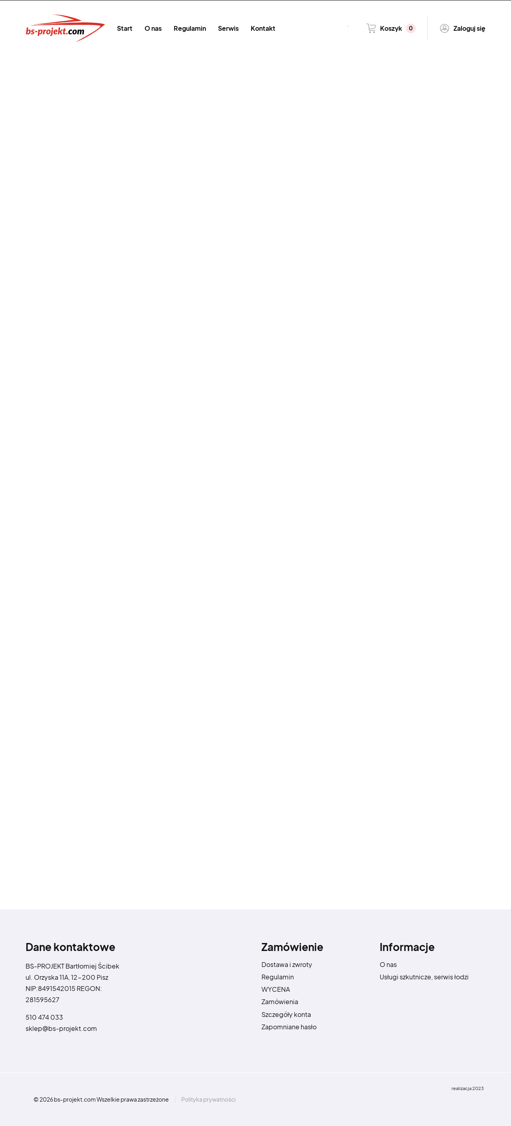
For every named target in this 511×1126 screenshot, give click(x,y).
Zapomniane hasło (289, 1027)
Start (125, 28)
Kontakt (263, 28)
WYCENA (275, 989)
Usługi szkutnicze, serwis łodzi (424, 977)
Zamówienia (279, 1001)
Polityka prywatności (208, 1099)
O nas (153, 28)
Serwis (228, 28)
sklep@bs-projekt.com (61, 1028)
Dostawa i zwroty (286, 964)
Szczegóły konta (286, 1014)
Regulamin (190, 28)
